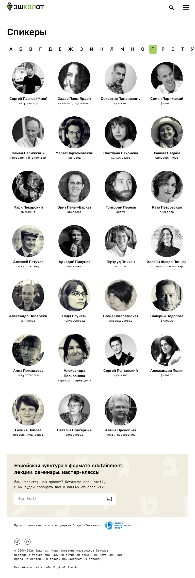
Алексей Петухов (28, 262)
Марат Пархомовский (74, 153)
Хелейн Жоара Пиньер (167, 262)
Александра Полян (167, 370)
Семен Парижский (166, 99)
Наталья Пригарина (74, 430)
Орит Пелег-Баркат (74, 207)
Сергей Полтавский (120, 370)
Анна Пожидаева (28, 370)
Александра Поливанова (74, 373)
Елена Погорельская (121, 316)
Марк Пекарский (28, 207)
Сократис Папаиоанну (120, 99)
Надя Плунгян (74, 316)
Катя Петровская (167, 207)
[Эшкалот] (25, 7)
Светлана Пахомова (120, 153)
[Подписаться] (109, 499)
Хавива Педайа (167, 153)
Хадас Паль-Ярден (74, 99)
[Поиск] (172, 8)
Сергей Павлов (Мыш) (28, 99)
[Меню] (186, 8)
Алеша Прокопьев (120, 430)
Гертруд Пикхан (121, 262)
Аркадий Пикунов (74, 262)
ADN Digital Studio (62, 567)
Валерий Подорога (166, 316)
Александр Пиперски (28, 316)
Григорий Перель (121, 207)
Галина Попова (28, 430)
